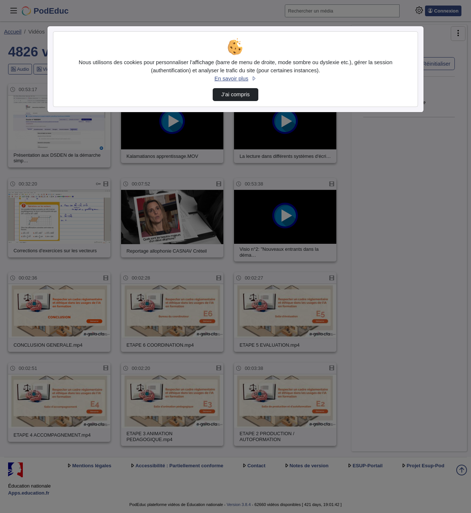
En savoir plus (235, 78)
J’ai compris (235, 94)
